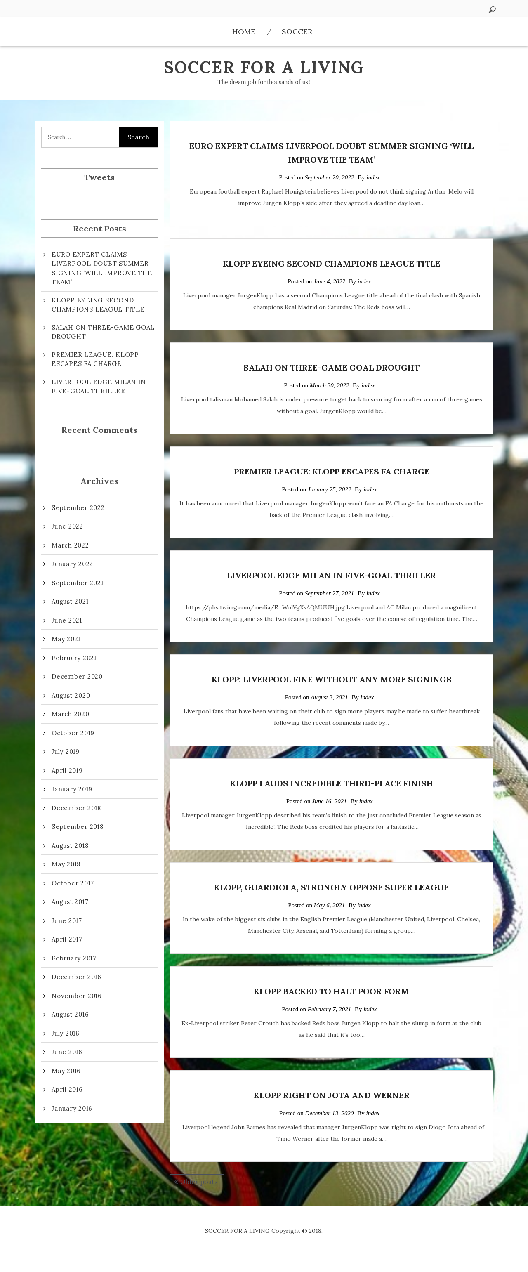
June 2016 (67, 1052)
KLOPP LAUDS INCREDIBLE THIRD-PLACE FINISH (331, 783)
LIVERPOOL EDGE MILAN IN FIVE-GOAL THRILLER (331, 575)
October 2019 (73, 733)
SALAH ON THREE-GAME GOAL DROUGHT (331, 367)
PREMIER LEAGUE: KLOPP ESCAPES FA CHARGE (331, 471)
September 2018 (78, 827)
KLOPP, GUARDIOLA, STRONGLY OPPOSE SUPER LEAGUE (331, 887)
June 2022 (67, 526)
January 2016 (72, 1108)
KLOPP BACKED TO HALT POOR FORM (331, 991)
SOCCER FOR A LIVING (264, 67)
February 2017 (74, 958)
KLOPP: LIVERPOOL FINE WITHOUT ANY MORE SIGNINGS (332, 679)
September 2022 (78, 508)
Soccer (297, 31)
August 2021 (70, 601)
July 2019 (66, 751)
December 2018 (76, 808)
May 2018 (66, 864)
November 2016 (77, 996)
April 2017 (67, 939)
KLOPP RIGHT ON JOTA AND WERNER (332, 1095)
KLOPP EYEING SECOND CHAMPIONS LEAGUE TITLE (331, 263)
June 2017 (67, 921)
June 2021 (67, 620)
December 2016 (76, 977)
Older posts (199, 1182)
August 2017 (70, 902)
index (373, 177)
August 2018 (70, 846)
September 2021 (78, 583)
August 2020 (71, 695)
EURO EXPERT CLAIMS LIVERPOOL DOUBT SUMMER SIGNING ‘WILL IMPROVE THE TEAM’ (102, 268)
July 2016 (66, 1033)
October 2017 (73, 883)
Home (243, 31)
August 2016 (70, 1014)
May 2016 (66, 1071)
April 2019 (67, 770)
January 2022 (72, 564)
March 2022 (70, 545)
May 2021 (66, 639)
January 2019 (72, 789)
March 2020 (71, 714)
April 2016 (67, 1089)
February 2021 (74, 658)
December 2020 (77, 676)
